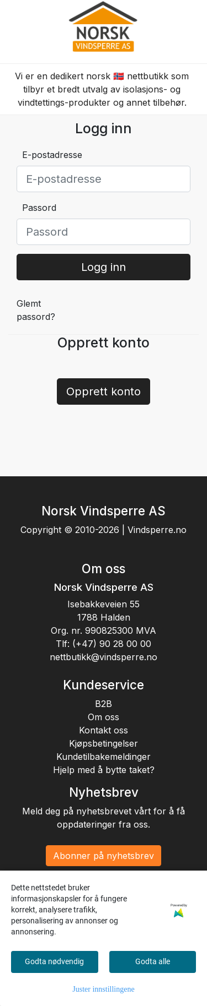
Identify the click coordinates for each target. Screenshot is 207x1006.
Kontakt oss (103, 730)
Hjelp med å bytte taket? (104, 769)
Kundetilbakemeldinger (103, 756)
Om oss (103, 716)
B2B (103, 703)
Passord (39, 207)
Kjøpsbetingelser (103, 743)
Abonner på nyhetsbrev (103, 855)
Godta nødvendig (54, 961)
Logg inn (103, 267)
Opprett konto (103, 391)
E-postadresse (52, 154)
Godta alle (152, 961)
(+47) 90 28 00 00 (111, 643)
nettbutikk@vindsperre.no (103, 656)
